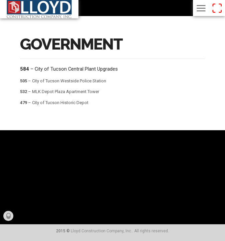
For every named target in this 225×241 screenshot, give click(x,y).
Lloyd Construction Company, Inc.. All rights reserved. (120, 231)
